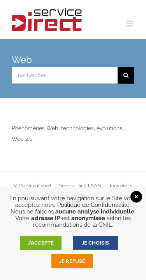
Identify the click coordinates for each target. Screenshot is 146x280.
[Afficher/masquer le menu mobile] (130, 23)
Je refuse (72, 261)
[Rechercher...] (65, 75)
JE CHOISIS (95, 243)
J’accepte (41, 243)
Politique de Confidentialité (93, 204)
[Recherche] (126, 75)
